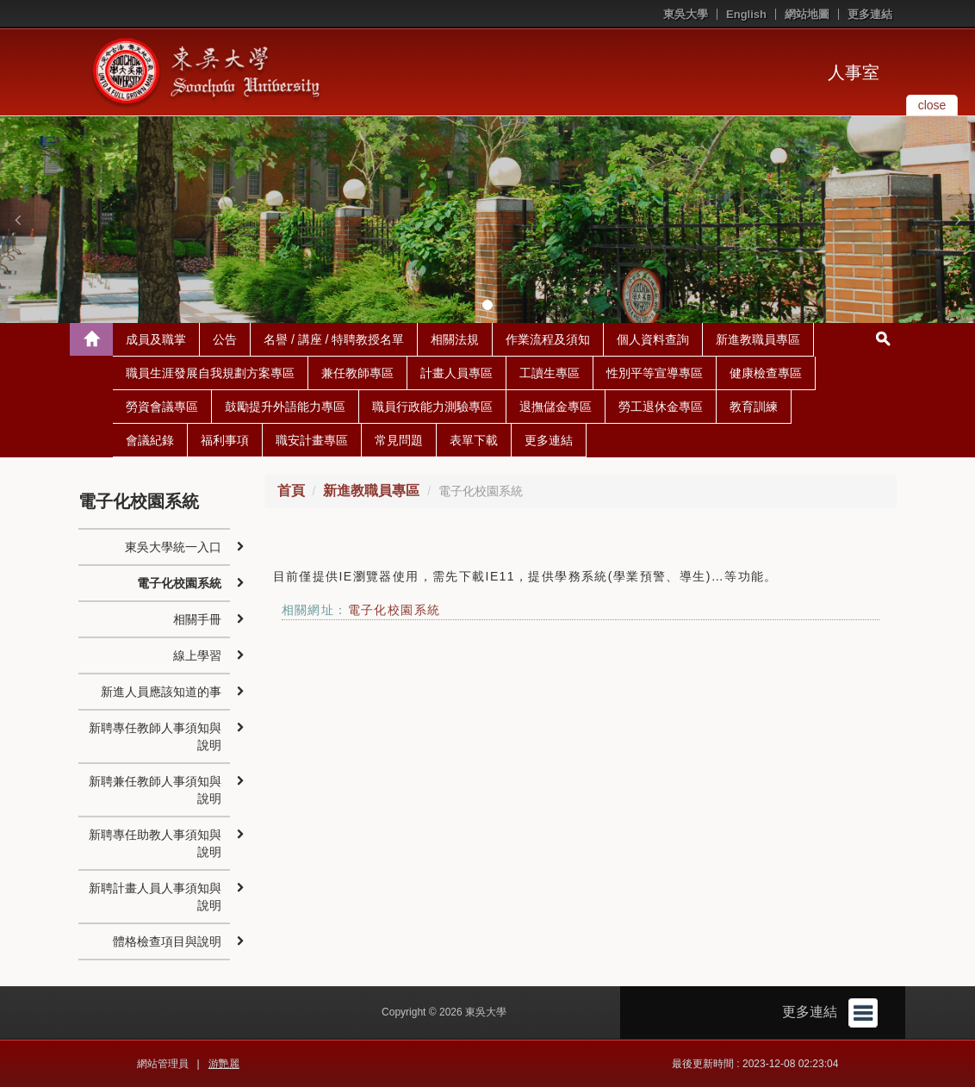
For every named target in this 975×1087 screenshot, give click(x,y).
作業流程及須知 (548, 339)
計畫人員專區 (456, 373)
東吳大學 (685, 14)
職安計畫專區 (312, 440)
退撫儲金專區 (555, 406)
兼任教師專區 (357, 373)
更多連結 (870, 14)
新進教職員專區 (758, 339)
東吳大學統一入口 (173, 547)
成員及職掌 (156, 339)
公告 (225, 339)
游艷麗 (223, 1064)
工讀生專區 (549, 373)
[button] (17, 219)
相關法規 (455, 339)
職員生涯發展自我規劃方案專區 (210, 373)
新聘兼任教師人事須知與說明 (155, 789)
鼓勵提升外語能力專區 (285, 406)
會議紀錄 (150, 440)
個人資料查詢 (653, 339)
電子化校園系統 (394, 610)
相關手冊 (197, 619)
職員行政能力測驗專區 (432, 406)
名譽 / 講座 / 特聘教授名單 (334, 339)
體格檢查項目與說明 (167, 941)
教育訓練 (754, 406)
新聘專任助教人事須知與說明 (155, 843)
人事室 (853, 72)
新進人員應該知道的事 (161, 692)
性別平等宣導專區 (654, 373)
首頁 (291, 490)
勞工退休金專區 (660, 406)
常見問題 (399, 440)
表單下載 (474, 440)
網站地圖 (807, 14)
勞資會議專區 (162, 406)
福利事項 (225, 440)
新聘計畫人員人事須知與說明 (155, 896)
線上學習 (197, 655)
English (746, 14)
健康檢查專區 (766, 373)
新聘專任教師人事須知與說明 (155, 736)
